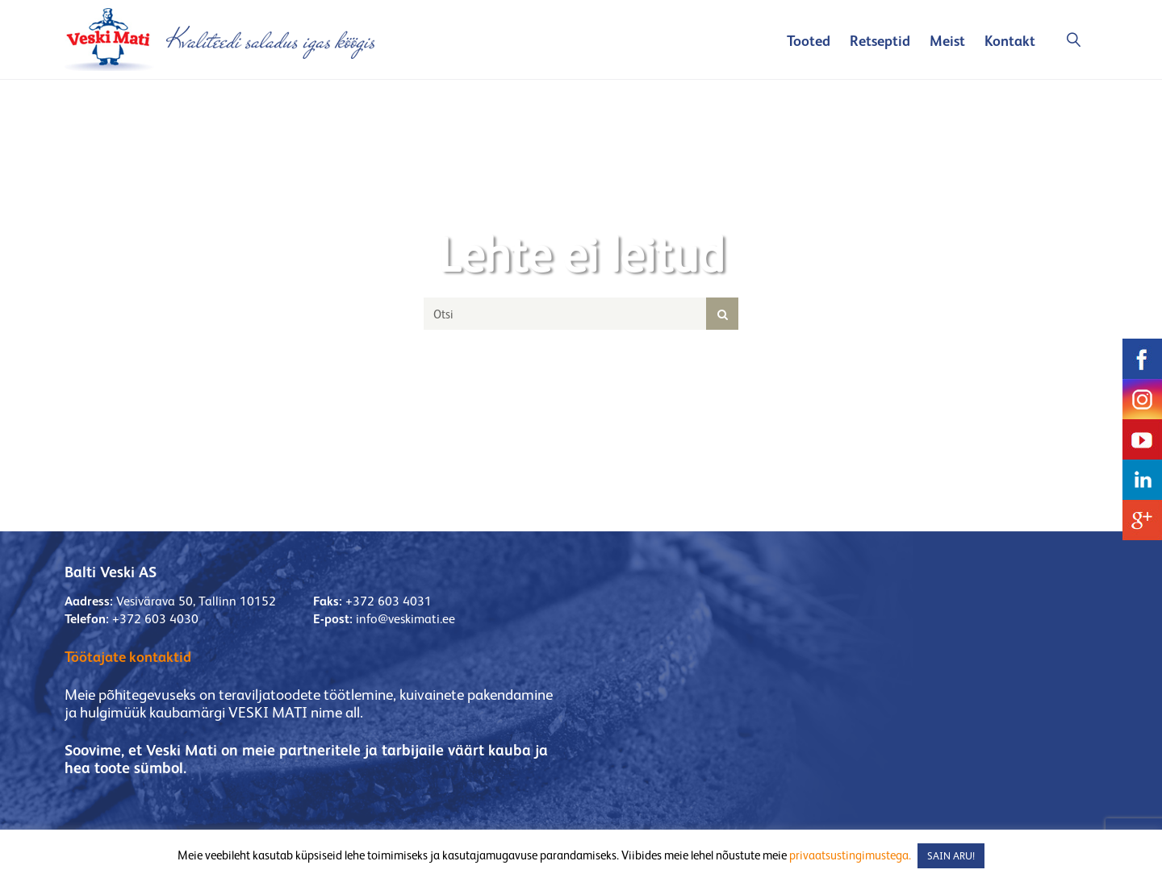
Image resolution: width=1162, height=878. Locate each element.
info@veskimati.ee (405, 618)
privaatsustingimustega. (850, 855)
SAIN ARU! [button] (951, 856)
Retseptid (880, 40)
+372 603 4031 (388, 601)
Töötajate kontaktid (128, 656)
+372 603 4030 (155, 618)
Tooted (808, 40)
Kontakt (1009, 40)
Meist (947, 40)
